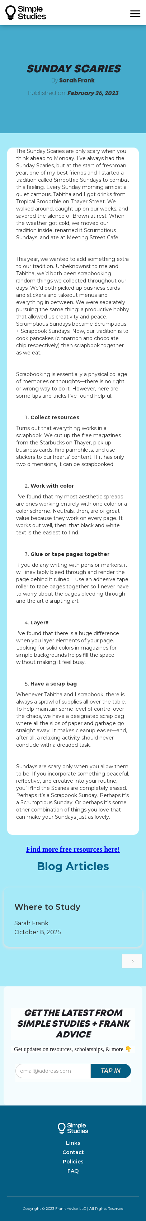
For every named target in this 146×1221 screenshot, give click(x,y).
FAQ (73, 1171)
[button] (135, 12)
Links (73, 1143)
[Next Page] (132, 961)
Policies (73, 1161)
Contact (73, 1152)
